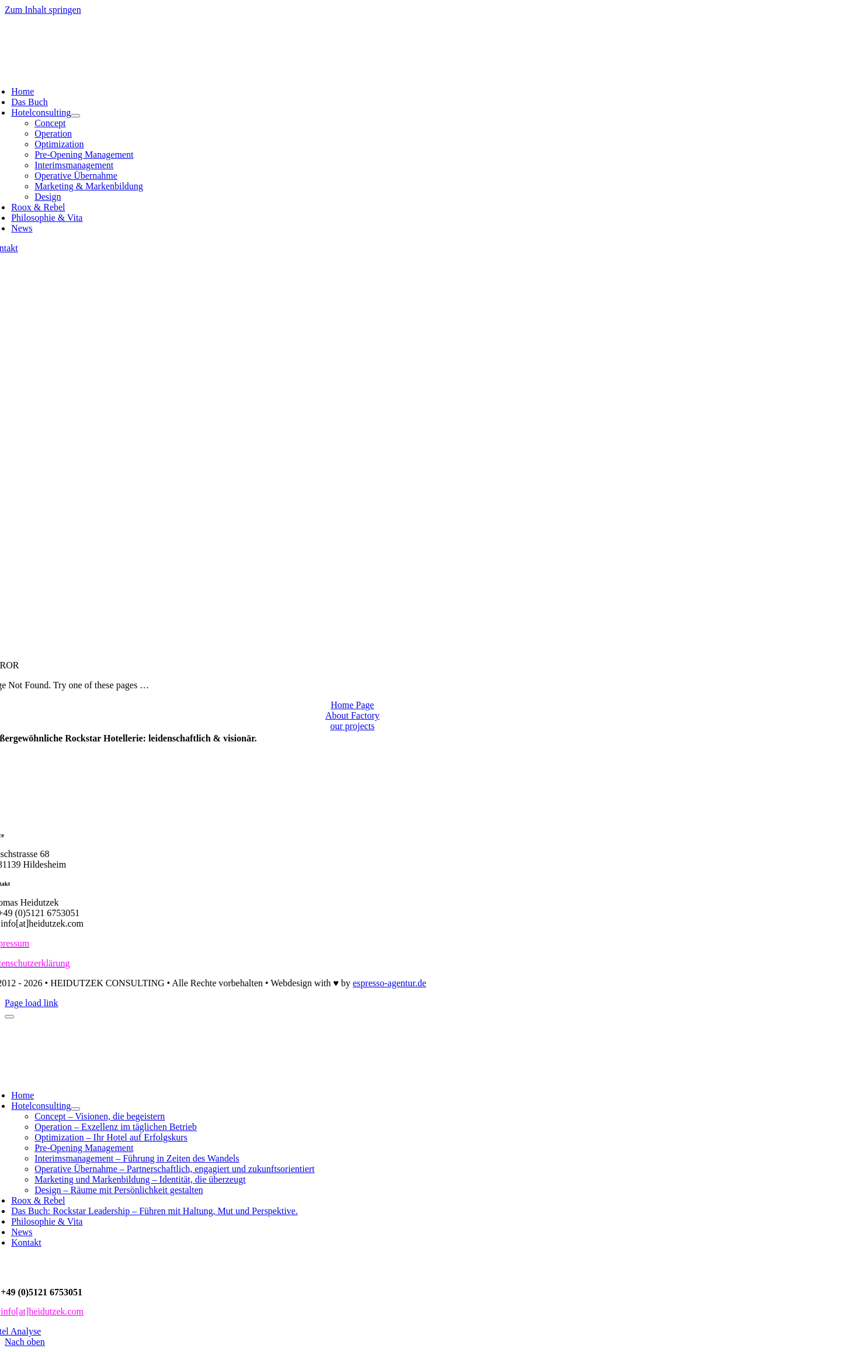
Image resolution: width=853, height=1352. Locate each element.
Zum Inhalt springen (43, 10)
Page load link (31, 1003)
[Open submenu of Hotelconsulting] (75, 115)
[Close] (9, 1016)
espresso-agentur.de (389, 983)
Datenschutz (59, 1265)
